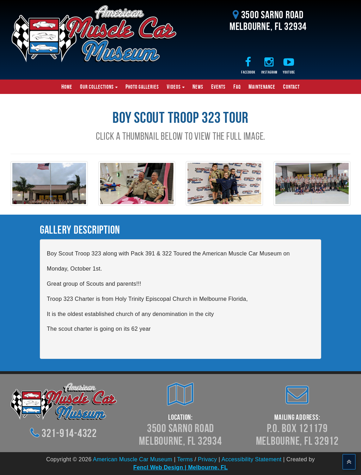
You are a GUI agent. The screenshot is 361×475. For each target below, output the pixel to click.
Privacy (207, 459)
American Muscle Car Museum (132, 459)
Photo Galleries (142, 86)
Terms (185, 459)
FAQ (237, 86)
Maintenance (262, 86)
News (197, 86)
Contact (291, 86)
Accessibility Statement (251, 459)
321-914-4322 (69, 433)
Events (218, 86)
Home (66, 86)
